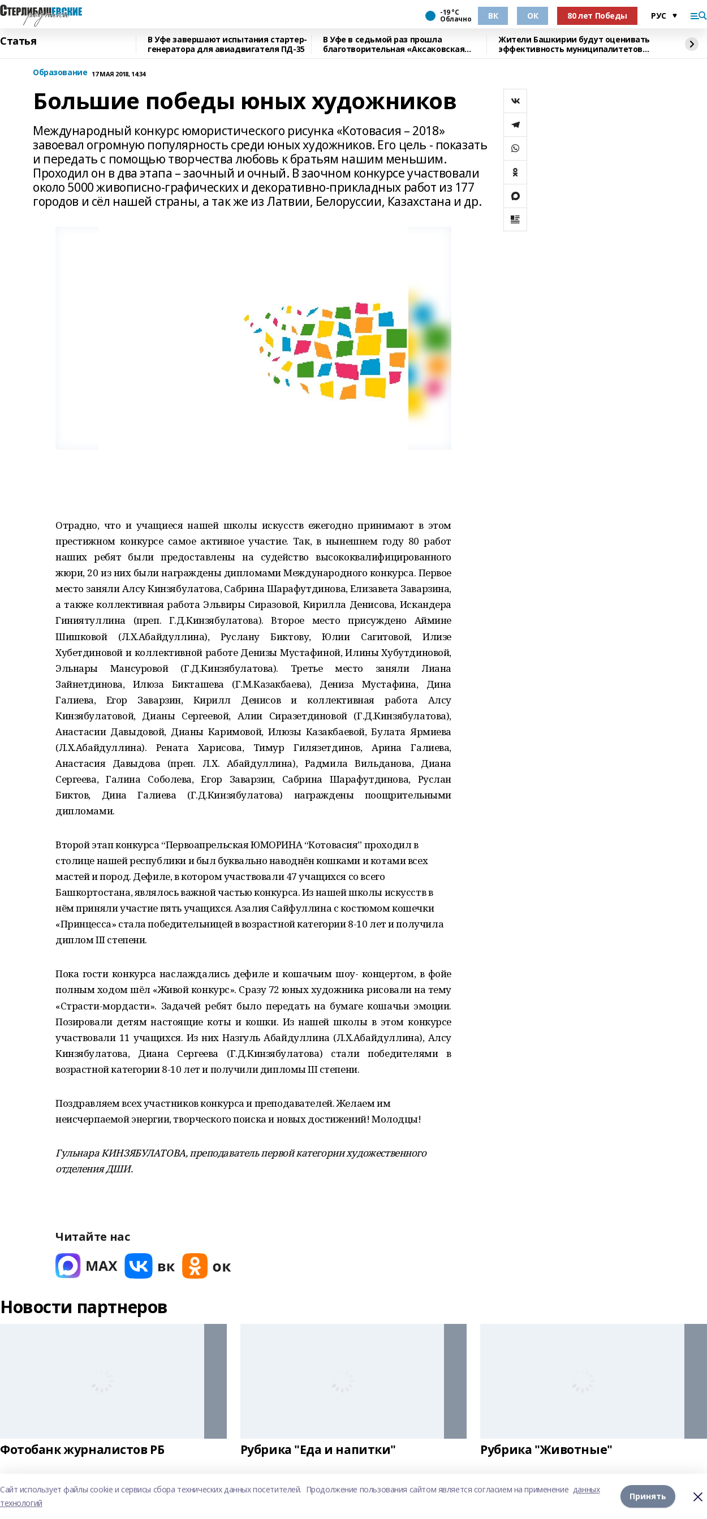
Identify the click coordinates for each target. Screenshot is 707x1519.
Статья (18, 41)
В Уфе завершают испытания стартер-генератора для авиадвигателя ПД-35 (227, 44)
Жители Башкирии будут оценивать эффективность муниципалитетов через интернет (574, 44)
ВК (493, 15)
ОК (532, 15)
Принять (648, 1496)
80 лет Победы (597, 15)
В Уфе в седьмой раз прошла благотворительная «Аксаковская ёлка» (393, 44)
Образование (60, 72)
